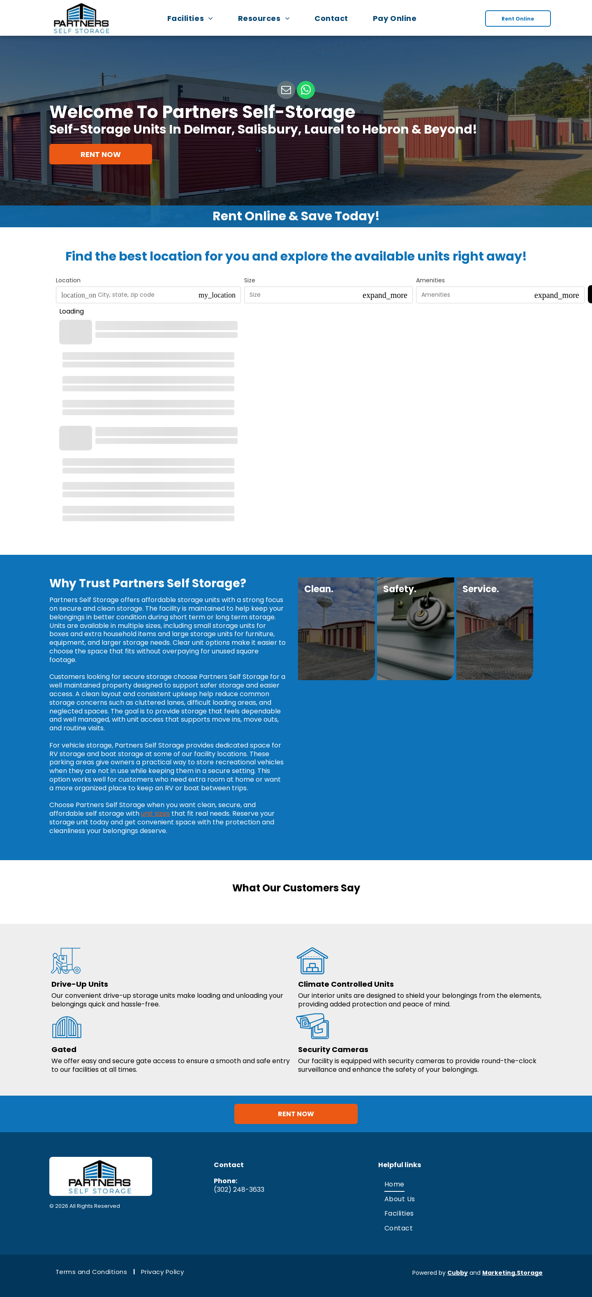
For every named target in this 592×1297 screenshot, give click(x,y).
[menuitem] (194, 18)
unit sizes (155, 813)
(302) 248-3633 (239, 1185)
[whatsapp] (306, 91)
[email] (286, 91)
